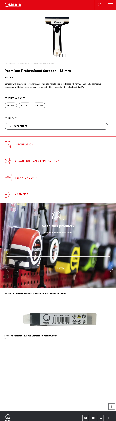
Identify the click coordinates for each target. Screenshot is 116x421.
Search (60, 268)
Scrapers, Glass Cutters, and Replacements (27, 63)
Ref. (10, 105)
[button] (59, 55)
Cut (6, 63)
